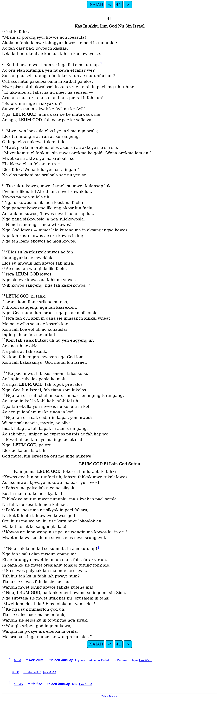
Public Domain (109, 696)
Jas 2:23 (49, 672)
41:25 (18, 684)
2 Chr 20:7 (32, 672)
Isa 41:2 (85, 684)
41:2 (17, 660)
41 (118, 4)
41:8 (15, 672)
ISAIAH (95, 4)
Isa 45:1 (145, 660)
